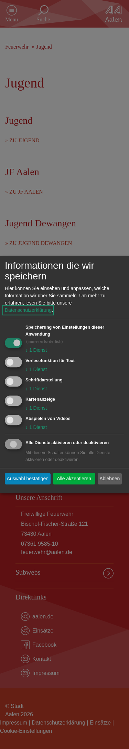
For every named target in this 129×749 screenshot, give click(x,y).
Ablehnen (109, 478)
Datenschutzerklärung (28, 310)
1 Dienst (36, 350)
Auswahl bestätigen (28, 478)
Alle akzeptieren (74, 478)
